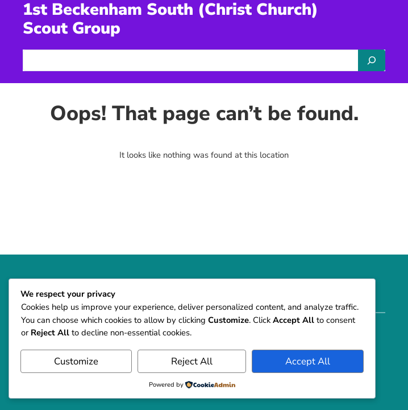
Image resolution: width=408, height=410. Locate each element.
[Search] (371, 60)
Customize (76, 361)
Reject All (192, 361)
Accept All (307, 361)
